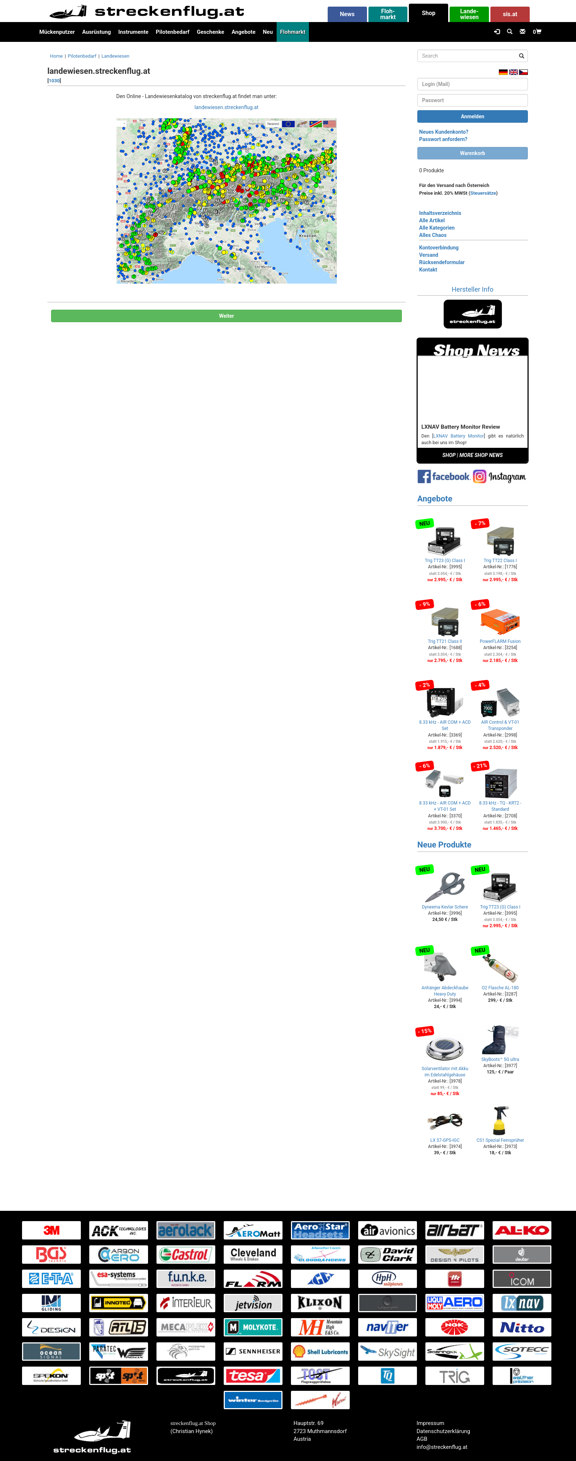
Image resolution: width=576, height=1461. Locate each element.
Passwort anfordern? (443, 139)
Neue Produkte (444, 844)
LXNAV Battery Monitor (458, 436)
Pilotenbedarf (173, 32)
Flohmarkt (293, 32)
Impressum (430, 1423)
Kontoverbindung (439, 248)
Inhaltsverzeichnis (440, 213)
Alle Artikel (432, 220)
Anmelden (473, 116)
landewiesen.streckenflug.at (226, 107)
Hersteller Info (472, 289)
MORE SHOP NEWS (481, 455)
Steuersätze (483, 193)
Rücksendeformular (442, 262)
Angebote (243, 32)
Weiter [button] (226, 316)
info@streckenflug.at (442, 1447)
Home (56, 56)
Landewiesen (115, 56)
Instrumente (133, 32)
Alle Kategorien (437, 228)
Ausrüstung (96, 32)
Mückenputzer (57, 32)
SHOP (449, 455)
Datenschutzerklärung (443, 1431)
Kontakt (428, 270)
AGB (422, 1439)
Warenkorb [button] (472, 153)
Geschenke (210, 32)
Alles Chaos (433, 235)
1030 (54, 80)
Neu (268, 32)
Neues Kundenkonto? (443, 132)
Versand (428, 255)
